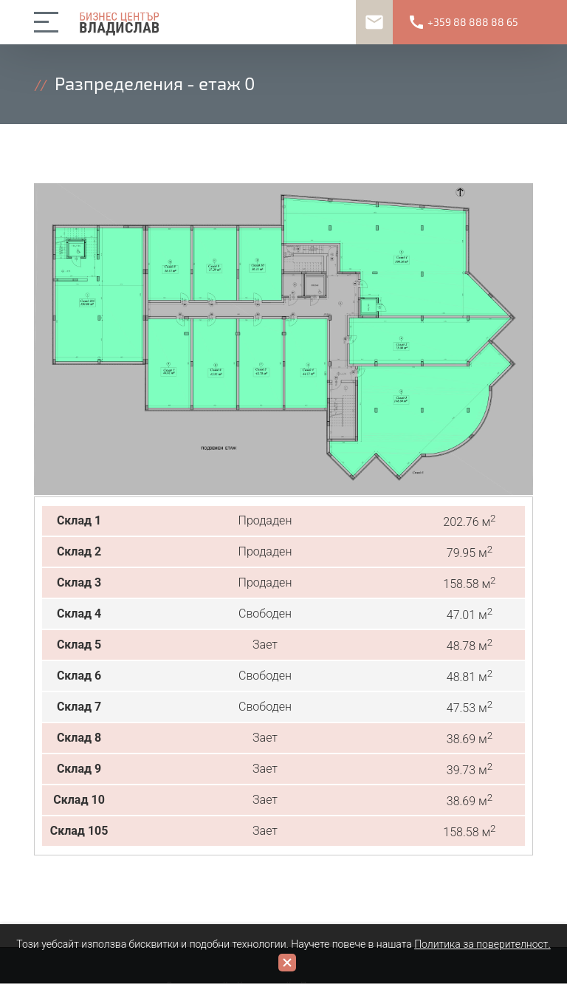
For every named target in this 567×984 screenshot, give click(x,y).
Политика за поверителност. (482, 944)
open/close (48, 22)
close (287, 962)
